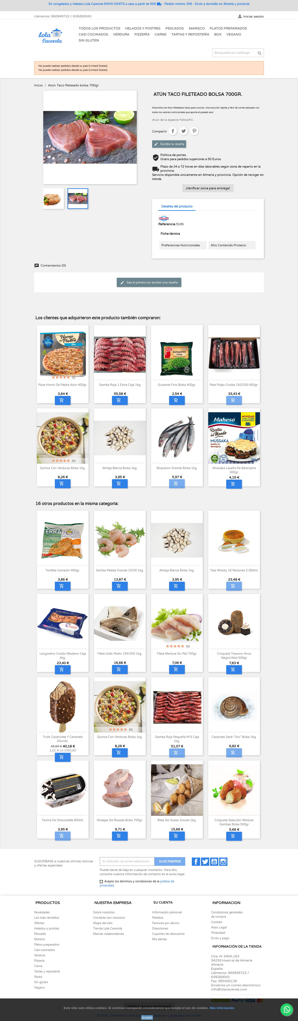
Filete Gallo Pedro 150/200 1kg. (119, 653)
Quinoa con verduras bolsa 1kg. (62, 468)
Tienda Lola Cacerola (107, 928)
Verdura (121, 34)
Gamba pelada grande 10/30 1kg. (120, 570)
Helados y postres (46, 928)
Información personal (167, 912)
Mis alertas (159, 939)
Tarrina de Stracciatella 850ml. (63, 820)
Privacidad (218, 933)
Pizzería (142, 34)
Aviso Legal (219, 927)
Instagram (223, 862)
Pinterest (194, 131)
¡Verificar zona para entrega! (208, 188)
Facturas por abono (165, 923)
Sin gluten (89, 40)
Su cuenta (163, 903)
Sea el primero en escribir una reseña (149, 283)
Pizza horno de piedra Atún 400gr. (62, 385)
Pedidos (157, 918)
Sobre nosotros (104, 912)
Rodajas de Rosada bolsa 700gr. (120, 820)
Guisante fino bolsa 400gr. (177, 385)
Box (217, 34)
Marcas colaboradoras (108, 934)
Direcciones (160, 928)
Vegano (233, 34)
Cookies (216, 922)
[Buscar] (238, 52)
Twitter (205, 862)
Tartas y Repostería (190, 34)
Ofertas (39, 923)
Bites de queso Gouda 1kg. (176, 820)
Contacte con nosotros (109, 918)
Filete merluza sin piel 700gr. (177, 653)
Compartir (173, 131)
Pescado (40, 934)
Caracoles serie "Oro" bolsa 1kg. (234, 737)
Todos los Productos (99, 28)
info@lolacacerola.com (229, 989)
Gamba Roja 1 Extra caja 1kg (120, 385)
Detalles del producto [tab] (176, 206)
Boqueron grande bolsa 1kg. (177, 468)
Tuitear (183, 131)
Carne (160, 34)
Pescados (174, 28)
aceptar (147, 1017)
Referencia (166, 224)
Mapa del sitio (103, 923)
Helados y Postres (142, 28)
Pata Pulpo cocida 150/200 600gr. (234, 385)
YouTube (214, 862)
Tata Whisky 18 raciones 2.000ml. (234, 570)
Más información (222, 1008)
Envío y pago (220, 938)
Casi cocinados (44, 950)
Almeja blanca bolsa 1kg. (119, 468)
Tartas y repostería (47, 971)
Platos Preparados (228, 28)
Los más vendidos (46, 918)
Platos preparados (46, 944)
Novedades (42, 912)
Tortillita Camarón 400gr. (63, 570)
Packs (38, 977)
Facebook (196, 862)
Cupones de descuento (168, 934)
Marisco (197, 28)
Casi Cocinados (93, 34)
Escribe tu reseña (169, 144)
